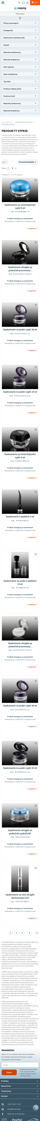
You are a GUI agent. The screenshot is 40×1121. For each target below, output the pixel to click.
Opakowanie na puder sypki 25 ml (20, 391)
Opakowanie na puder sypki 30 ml (20, 329)
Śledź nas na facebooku (13, 1114)
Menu (3, 3)
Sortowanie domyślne (28, 162)
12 (4, 162)
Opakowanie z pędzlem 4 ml (20, 516)
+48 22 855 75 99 (11, 1104)
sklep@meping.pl (11, 1109)
